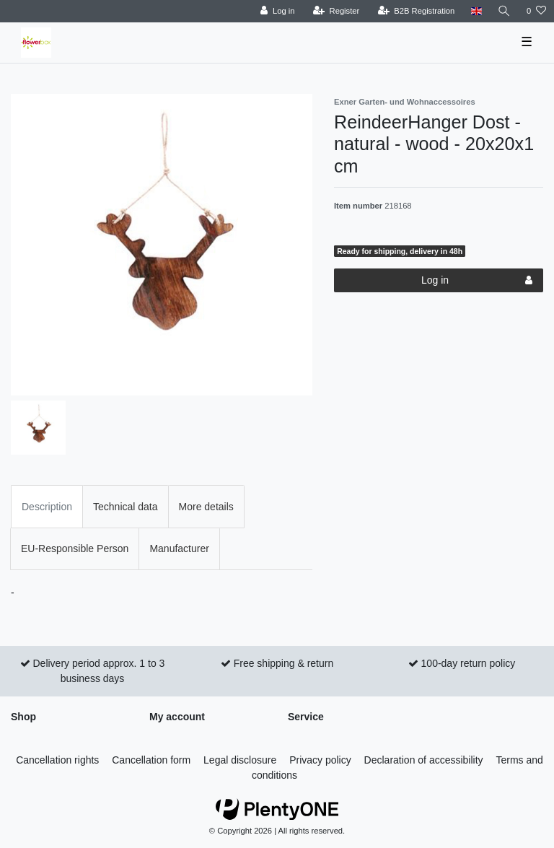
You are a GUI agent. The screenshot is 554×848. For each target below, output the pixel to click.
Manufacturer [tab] (178, 548)
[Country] (475, 11)
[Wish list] (536, 11)
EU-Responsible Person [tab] (74, 548)
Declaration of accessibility (423, 760)
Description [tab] (47, 506)
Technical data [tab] (125, 506)
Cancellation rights (57, 760)
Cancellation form (151, 760)
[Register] (336, 11)
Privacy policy (320, 760)
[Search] (504, 11)
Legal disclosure (239, 760)
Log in (476, 280)
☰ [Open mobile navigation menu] (526, 42)
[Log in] (277, 11)
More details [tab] (206, 506)
